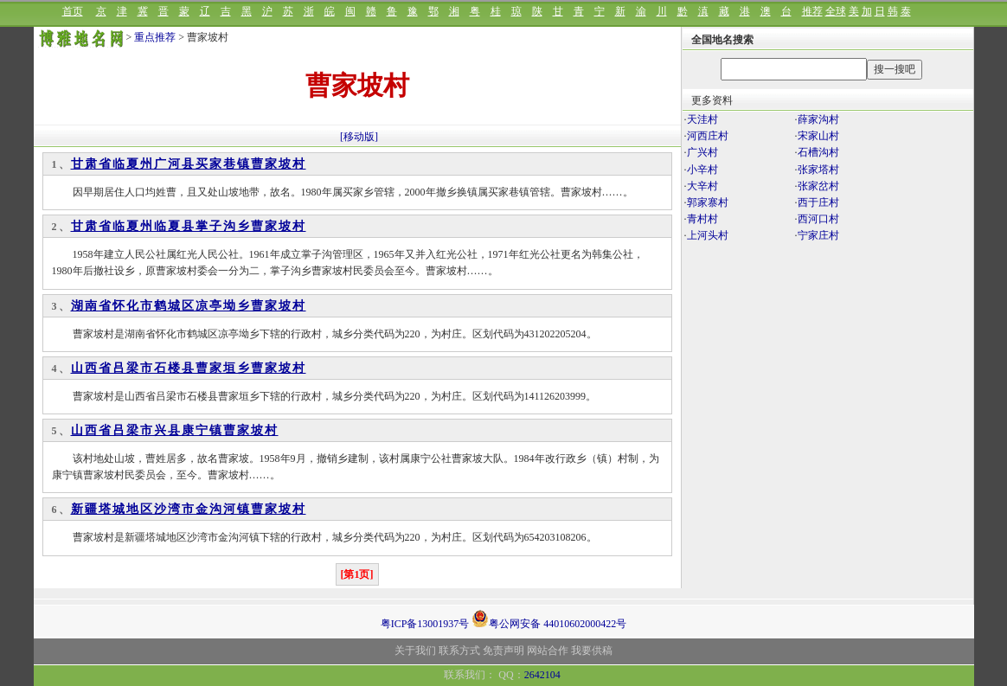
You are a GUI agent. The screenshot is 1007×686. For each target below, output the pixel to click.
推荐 (812, 11)
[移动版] (359, 137)
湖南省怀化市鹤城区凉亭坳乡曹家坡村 (188, 305)
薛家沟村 (818, 119)
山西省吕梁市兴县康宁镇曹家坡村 (175, 430)
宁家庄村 (818, 235)
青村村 (702, 219)
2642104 (542, 675)
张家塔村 (818, 169)
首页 (72, 11)
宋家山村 (818, 136)
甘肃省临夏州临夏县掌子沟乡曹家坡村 (188, 226)
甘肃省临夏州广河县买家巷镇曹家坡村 (188, 163)
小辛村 (702, 169)
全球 (835, 11)
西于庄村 (818, 202)
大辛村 (702, 186)
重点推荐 (155, 37)
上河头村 (707, 235)
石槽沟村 (818, 152)
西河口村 (818, 219)
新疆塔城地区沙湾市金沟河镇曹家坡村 (188, 509)
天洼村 (702, 119)
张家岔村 (818, 186)
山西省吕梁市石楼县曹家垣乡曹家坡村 (188, 368)
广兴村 (702, 152)
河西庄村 (707, 136)
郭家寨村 (707, 202)
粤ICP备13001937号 (425, 624)
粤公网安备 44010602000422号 (548, 618)
